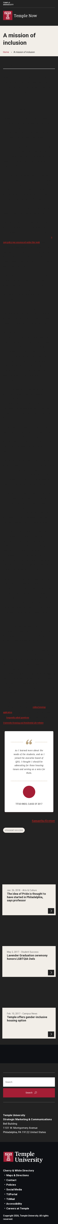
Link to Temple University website (23, 1157)
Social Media (14, 1189)
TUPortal (11, 1194)
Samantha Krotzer (43, 820)
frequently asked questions (17, 717)
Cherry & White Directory (18, 1170)
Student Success (14, 830)
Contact (11, 1180)
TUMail (10, 1199)
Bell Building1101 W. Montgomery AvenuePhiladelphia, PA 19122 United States (24, 1128)
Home (6, 52)
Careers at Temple (17, 1208)
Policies (11, 1184)
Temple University (8, 4)
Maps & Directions (17, 1175)
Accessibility (14, 1203)
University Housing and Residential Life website (23, 722)
